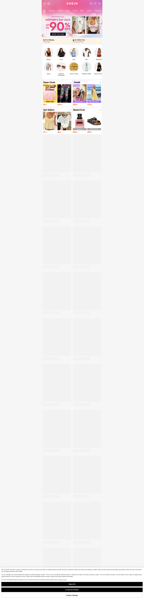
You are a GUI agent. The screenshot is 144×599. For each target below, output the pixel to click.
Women (48, 59)
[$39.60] (80, 104)
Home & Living (74, 73)
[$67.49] (94, 132)
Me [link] (96, 596)
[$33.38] (64, 104)
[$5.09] (92, 31)
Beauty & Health (86, 73)
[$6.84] (64, 132)
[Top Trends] (87, 82)
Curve (61, 59)
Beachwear (99, 59)
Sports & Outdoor (99, 73)
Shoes (48, 73)
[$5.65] (50, 104)
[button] (99, 3)
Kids (74, 59)
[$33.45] (80, 132)
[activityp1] (57, 110)
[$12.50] (94, 104)
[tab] (44, 10)
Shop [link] (48, 596)
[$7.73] (50, 132)
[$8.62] (78, 31)
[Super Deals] (57, 82)
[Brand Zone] (87, 110)
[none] (49, 82)
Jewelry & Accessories (61, 74)
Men (86, 59)
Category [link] (60, 596)
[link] (49, 3)
